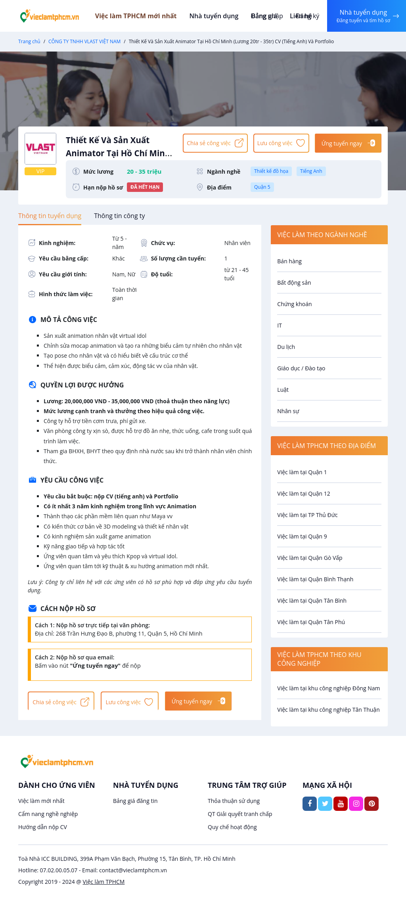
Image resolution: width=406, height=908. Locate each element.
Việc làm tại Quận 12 (303, 493)
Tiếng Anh (311, 171)
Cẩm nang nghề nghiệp (48, 814)
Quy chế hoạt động (232, 827)
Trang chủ (29, 41)
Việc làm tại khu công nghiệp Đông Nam (328, 688)
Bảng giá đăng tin (135, 801)
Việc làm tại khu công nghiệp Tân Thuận (328, 709)
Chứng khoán (294, 304)
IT (279, 325)
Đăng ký (306, 15)
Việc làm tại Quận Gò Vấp (309, 557)
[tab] (49, 215)
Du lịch (286, 347)
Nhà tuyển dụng (222, 15)
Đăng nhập (265, 15)
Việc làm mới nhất (41, 801)
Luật (283, 389)
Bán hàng (289, 261)
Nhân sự (288, 411)
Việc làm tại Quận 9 (302, 536)
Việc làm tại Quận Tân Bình (312, 600)
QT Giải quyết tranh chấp (240, 814)
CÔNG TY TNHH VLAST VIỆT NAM (84, 41)
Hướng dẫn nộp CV (42, 827)
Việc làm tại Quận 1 (302, 472)
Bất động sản (294, 282)
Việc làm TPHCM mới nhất (145, 15)
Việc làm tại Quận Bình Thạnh (315, 579)
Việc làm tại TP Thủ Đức (307, 515)
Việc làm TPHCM (104, 881)
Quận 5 (262, 187)
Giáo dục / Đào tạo (301, 368)
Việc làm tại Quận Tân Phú (311, 622)
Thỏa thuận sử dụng (234, 801)
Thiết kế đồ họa (271, 171)
